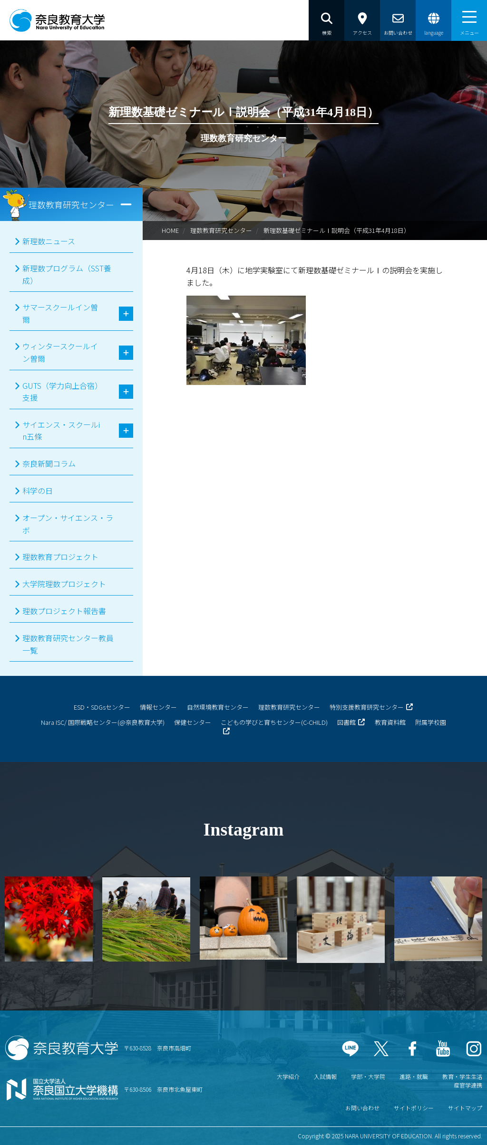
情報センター (158, 707)
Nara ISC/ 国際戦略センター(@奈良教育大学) (103, 722)
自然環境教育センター (218, 707)
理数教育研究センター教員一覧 (68, 644)
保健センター (192, 722)
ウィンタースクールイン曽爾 (60, 352)
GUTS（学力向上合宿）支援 (60, 392)
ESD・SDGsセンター (102, 707)
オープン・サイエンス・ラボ (67, 524)
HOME (170, 230)
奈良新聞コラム (49, 463)
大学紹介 (288, 1076)
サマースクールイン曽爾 (60, 313)
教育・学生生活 (462, 1076)
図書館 (346, 722)
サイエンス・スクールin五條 (61, 431)
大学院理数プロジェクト (64, 583)
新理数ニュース (48, 241)
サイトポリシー (414, 1108)
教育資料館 (390, 722)
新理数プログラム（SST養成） (66, 274)
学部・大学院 (368, 1076)
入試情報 (325, 1076)
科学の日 (37, 490)
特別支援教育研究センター (367, 707)
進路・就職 (413, 1076)
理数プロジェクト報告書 (64, 610)
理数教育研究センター (221, 230)
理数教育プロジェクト (60, 556)
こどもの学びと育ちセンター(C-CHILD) (274, 722)
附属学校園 (430, 722)
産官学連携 (468, 1085)
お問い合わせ (362, 1108)
